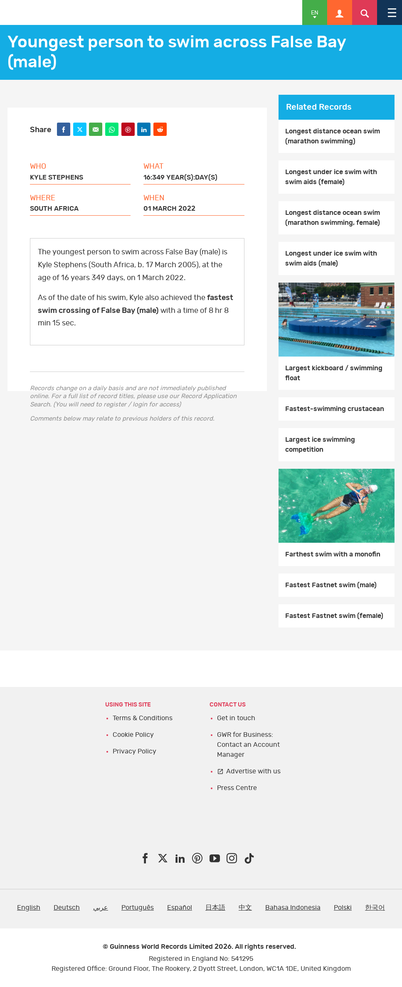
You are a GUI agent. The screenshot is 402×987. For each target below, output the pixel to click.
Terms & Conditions (143, 718)
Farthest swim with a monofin (332, 554)
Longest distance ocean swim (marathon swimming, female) (332, 217)
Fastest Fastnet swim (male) (331, 585)
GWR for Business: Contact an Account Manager (248, 744)
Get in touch (236, 718)
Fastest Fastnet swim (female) (334, 616)
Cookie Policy (133, 734)
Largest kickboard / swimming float (333, 373)
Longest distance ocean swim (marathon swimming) (332, 136)
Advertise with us (253, 771)
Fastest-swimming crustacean (334, 409)
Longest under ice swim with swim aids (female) (331, 177)
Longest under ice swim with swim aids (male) (331, 258)
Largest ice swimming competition (320, 444)
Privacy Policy (134, 751)
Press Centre (237, 788)
